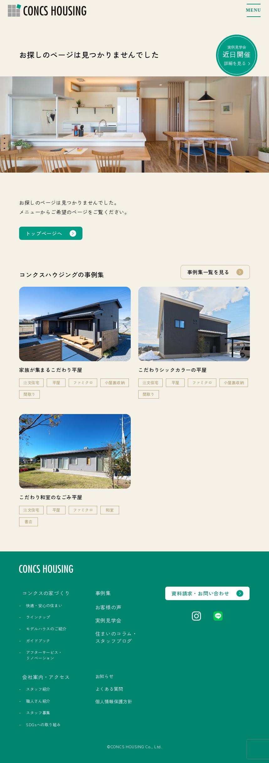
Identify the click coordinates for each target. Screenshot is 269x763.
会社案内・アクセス (46, 677)
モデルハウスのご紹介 (46, 629)
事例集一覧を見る (208, 272)
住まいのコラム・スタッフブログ (116, 637)
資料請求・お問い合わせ (200, 593)
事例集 (103, 593)
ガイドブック (38, 641)
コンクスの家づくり (46, 593)
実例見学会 (237, 55)
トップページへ (43, 233)
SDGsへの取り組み (43, 724)
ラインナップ (38, 617)
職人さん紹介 (38, 701)
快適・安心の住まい (44, 605)
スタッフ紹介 (38, 689)
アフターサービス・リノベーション (44, 655)
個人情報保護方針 (113, 701)
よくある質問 (109, 689)
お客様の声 (108, 607)
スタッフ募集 (38, 713)
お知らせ (104, 676)
